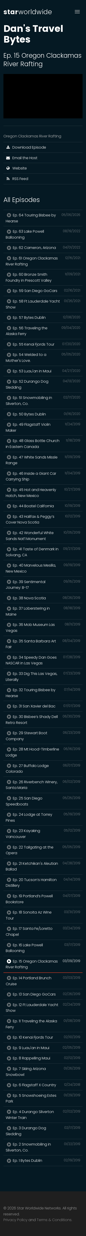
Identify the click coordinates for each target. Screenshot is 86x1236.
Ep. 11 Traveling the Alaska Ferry (43, 1024)
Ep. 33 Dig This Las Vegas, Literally (43, 676)
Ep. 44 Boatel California (43, 506)
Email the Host (21, 158)
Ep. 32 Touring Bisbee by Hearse (43, 692)
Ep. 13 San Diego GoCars (43, 994)
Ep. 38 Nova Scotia (43, 598)
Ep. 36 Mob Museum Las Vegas (43, 627)
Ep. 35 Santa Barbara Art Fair (43, 644)
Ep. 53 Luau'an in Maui (43, 371)
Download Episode (26, 147)
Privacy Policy (15, 1219)
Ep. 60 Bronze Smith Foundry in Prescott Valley (43, 277)
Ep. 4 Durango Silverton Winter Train (43, 1114)
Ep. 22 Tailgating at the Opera (43, 850)
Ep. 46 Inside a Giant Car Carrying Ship (43, 476)
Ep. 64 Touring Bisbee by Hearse (43, 218)
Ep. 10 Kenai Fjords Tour (43, 1037)
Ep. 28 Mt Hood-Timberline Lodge (43, 752)
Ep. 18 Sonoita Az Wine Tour (43, 915)
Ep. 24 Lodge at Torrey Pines (43, 817)
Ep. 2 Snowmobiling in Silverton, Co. (43, 1147)
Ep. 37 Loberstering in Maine (43, 611)
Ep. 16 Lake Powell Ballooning (43, 948)
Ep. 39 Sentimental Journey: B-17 (43, 584)
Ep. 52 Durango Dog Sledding (43, 384)
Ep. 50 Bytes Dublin (43, 414)
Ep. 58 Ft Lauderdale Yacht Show (43, 304)
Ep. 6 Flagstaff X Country (43, 1085)
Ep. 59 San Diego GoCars (43, 290)
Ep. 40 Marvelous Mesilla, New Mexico (43, 568)
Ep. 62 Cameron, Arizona (43, 247)
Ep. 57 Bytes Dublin (43, 317)
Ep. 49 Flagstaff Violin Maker (43, 427)
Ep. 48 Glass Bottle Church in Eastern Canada (43, 443)
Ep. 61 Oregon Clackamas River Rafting (43, 261)
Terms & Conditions (54, 1219)
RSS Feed (17, 178)
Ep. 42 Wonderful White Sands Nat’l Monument (43, 535)
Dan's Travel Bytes (33, 34)
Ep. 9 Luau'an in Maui (43, 1047)
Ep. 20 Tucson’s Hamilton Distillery (43, 882)
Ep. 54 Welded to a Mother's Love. (43, 357)
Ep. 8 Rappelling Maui (43, 1058)
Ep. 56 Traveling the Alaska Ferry (43, 331)
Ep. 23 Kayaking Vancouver (43, 833)
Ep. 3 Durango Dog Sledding (43, 1131)
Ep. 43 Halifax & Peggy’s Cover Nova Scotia (43, 519)
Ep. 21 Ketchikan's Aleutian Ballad (43, 866)
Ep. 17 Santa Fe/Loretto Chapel (43, 931)
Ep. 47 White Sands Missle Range (43, 460)
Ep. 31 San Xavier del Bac (43, 706)
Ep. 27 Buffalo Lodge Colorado (43, 768)
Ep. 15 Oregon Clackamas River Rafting (43, 964)
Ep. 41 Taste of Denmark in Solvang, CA (43, 552)
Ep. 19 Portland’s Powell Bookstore (43, 899)
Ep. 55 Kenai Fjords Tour (43, 344)
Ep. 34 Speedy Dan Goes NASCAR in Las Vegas (43, 660)
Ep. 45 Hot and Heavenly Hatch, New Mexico (43, 492)
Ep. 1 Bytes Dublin (43, 1160)
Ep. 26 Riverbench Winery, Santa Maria (43, 785)
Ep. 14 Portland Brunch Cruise (43, 981)
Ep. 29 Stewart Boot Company (43, 736)
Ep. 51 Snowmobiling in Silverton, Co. (43, 400)
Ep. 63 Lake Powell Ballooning (43, 234)
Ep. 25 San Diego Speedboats (43, 801)
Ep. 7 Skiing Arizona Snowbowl (43, 1071)
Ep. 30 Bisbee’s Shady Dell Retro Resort (43, 719)
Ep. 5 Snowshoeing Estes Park (43, 1098)
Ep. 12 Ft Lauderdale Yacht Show (43, 1007)
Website (16, 168)
